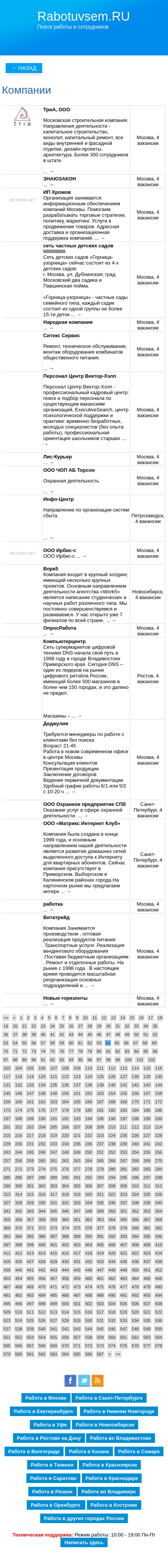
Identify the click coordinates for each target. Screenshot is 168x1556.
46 (99, 1034)
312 (158, 1186)
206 (65, 1127)
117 (6, 1076)
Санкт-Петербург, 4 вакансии (148, 810)
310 (135, 1186)
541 (53, 1329)
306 (88, 1186)
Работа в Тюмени (52, 1465)
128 (135, 1076)
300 (18, 1186)
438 (158, 1261)
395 (147, 1236)
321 (100, 1194)
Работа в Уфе (50, 1425)
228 (158, 1135)
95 (80, 1059)
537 (6, 1329)
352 (135, 1211)
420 (111, 1253)
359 (53, 1219)
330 (41, 1202)
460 (88, 1278)
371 (30, 1228)
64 (108, 1043)
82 (118, 1051)
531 (100, 1320)
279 (100, 1169)
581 (30, 1354)
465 (147, 1278)
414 (41, 1253)
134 (41, 1085)
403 (76, 1245)
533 (123, 1320)
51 (146, 1034)
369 (6, 1228)
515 (76, 1312)
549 (147, 1329)
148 (41, 1093)
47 (108, 1034)
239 (123, 1144)
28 (89, 1026)
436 (135, 1261)
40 (43, 1034)
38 (24, 1034)
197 (123, 1118)
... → (48, 171)
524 (18, 1320)
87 (5, 1059)
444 (65, 1270)
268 (135, 1160)
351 (123, 1211)
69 (154, 1043)
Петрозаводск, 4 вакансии (148, 518)
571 (76, 1345)
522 (158, 1312)
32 (127, 1026)
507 (147, 1303)
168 (111, 1102)
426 (18, 1261)
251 (100, 1152)
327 (6, 1202)
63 (99, 1043)
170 (135, 1102)
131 (6, 1085)
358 (41, 1219)
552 (18, 1337)
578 (158, 1345)
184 (135, 1110)
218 (41, 1135)
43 (71, 1034)
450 (135, 1270)
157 (147, 1093)
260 (41, 1160)
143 (147, 1085)
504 (111, 1303)
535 (147, 1320)
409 (147, 1245)
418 (88, 1253)
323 (123, 1194)
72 (24, 1051)
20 (15, 1026)
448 (111, 1270)
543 (76, 1329)
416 (65, 1253)
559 (100, 1337)
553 (30, 1337)
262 (65, 1160)
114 (135, 1068)
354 (158, 1211)
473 (76, 1287)
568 (41, 1345)
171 (147, 1102)
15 (132, 1017)
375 (76, 1228)
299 (6, 1186)
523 (6, 1320)
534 (135, 1320)
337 (123, 1202)
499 (53, 1303)
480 (158, 1287)
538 (18, 1329)
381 (147, 1228)
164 (65, 1102)
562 (135, 1337)
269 (147, 1160)
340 (158, 1202)
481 (6, 1295)
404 (88, 1245)
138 (88, 1085)
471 (53, 1287)
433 (100, 1261)
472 (65, 1287)
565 (6, 1345)
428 (41, 1261)
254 (135, 1152)
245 (30, 1152)
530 (88, 1320)
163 (53, 1102)
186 (158, 1110)
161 (30, 1102)
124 (88, 1076)
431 (76, 1261)
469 (30, 1287)
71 (15, 1051)
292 (88, 1177)
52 (155, 1034)
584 (65, 1354)
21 (24, 1026)
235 (76, 1144)
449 (123, 1270)
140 (111, 1085)
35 (155, 1026)
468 (18, 1287)
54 (15, 1043)
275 (53, 1169)
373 (53, 1228)
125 (100, 1076)
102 (151, 1059)
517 (100, 1312)
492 (135, 1295)
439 (6, 1270)
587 (100, 1354)
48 (118, 1034)
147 (30, 1093)
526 (41, 1320)
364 (111, 1219)
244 (18, 1152)
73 (33, 1051)
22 (33, 1026)
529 (76, 1320)
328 (18, 1202)
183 (123, 1110)
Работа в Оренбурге (56, 1505)
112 (111, 1068)
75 (52, 1051)
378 (111, 1228)
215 (6, 1135)
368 (158, 1219)
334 (88, 1202)
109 (76, 1068)
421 (123, 1253)
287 (30, 1177)
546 (111, 1329)
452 (158, 1270)
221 (76, 1135)
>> (118, 1354)
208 (88, 1127)
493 (147, 1295)
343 (30, 1211)
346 (65, 1211)
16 (141, 1017)
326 (158, 1194)
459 (76, 1278)
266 (111, 1160)
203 (30, 1127)
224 (111, 1135)
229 (6, 1144)
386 (41, 1236)
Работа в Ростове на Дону (49, 1438)
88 (15, 1059)
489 (100, 1295)
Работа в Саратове (53, 1478)
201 (6, 1127)
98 (108, 1059)
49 (127, 1034)
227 (147, 1135)
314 (18, 1194)
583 (53, 1354)
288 (41, 1177)
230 (18, 1144)
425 (6, 1261)
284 (158, 1169)
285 (6, 1177)
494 (158, 1295)
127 (123, 1076)
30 (108, 1026)
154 (111, 1093)
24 (52, 1026)
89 (24, 1059)
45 (89, 1034)
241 (147, 1144)
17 (150, 1017)
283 (147, 1169)
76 (61, 1051)
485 (53, 1295)
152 (88, 1093)
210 (111, 1127)
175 (30, 1110)
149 (53, 1093)
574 (111, 1345)
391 (100, 1236)
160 (18, 1102)
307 (100, 1186)
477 (123, 1287)
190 (41, 1118)
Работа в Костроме (114, 1505)
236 (88, 1144)
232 (41, 1144)
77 (71, 1051)
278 (88, 1169)
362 (88, 1219)
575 (123, 1345)
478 (135, 1287)
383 (6, 1236)
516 (88, 1312)
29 (99, 1026)
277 (76, 1169)
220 (65, 1135)
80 (99, 1051)
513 (53, 1312)
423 (147, 1253)
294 (111, 1177)
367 (147, 1219)
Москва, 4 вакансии (148, 140)
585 (76, 1354)
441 (30, 1270)
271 (6, 1169)
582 (41, 1354)
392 (111, 1236)
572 (88, 1345)
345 (53, 1211)
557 (76, 1337)
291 (76, 1177)
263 (76, 1160)
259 (30, 1160)
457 (53, 1278)
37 (15, 1034)
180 (88, 1110)
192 (65, 1118)
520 (135, 1312)
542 (65, 1329)
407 (123, 1245)
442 (41, 1270)
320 (88, 1194)
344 (41, 1211)
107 (53, 1068)
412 (18, 1253)
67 (135, 1043)
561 (123, 1337)
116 (158, 1068)
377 (100, 1228)
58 (52, 1043)
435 (123, 1261)
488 (88, 1295)
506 (135, 1303)
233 (53, 1144)
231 (30, 1144)
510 (18, 1312)
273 (30, 1169)
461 (100, 1278)
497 (30, 1303)
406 (111, 1245)
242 (158, 1144)
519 (123, 1312)
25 (61, 1026)
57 (43, 1043)
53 (5, 1043)
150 (65, 1093)
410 (158, 1245)
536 (158, 1320)
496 (18, 1303)
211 (123, 1127)
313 (6, 1194)
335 (100, 1202)
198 (135, 1118)
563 (147, 1337)
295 (123, 1177)
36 (5, 1034)
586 (88, 1354)
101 (139, 1059)
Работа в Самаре (139, 1451)
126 (111, 1076)
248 (65, 1152)
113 (123, 1068)
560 (111, 1337)
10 (85, 1017)
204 (41, 1127)
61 (80, 1043)
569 (53, 1345)
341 (6, 1211)
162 (41, 1102)
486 (65, 1295)
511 (30, 1312)
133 (30, 1085)
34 (146, 1026)
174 (18, 1110)
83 (127, 1051)
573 (100, 1345)
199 (147, 1118)
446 (88, 1270)
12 (104, 1017)
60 (71, 1043)
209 (100, 1127)
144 (158, 1085)
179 (76, 1110)
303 (53, 1186)
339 (147, 1202)
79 (89, 1051)
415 (53, 1253)
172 (158, 1102)
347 (76, 1211)
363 (100, 1219)
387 (53, 1236)
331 (53, 1202)
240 (135, 1144)
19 (5, 1026)
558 (88, 1337)
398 (18, 1245)
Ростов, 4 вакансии (148, 678)
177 (53, 1110)
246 (41, 1152)
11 (94, 1017)
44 (80, 1034)
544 (88, 1329)
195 (100, 1118)
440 (18, 1270)
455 (30, 1278)
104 (18, 1068)
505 (123, 1303)
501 (76, 1303)
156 (135, 1093)
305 (76, 1186)
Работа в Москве (46, 1398)
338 (135, 1202)
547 (123, 1329)
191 (53, 1118)
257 (6, 1160)
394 (135, 1236)
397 (6, 1245)
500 (65, 1303)
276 (65, 1169)
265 (100, 1160)
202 (18, 1127)
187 (6, 1118)
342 (18, 1211)
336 (111, 1202)
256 (158, 1152)
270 (158, 1160)
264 (88, 1160)
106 (41, 1068)
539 (30, 1329)
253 (123, 1152)
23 (43, 1026)
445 (76, 1270)
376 (88, 1228)
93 (61, 1059)
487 (76, 1295)
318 (65, 1194)
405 (100, 1245)
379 (123, 1228)
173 (6, 1110)
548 (135, 1329)
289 (53, 1177)
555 (53, 1337)
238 (111, 1144)
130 (158, 1076)
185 (147, 1110)
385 (30, 1236)
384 (18, 1236)
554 (41, 1337)
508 (158, 1303)
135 (53, 1085)
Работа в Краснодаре (112, 1478)
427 (30, 1261)
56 (33, 1043)
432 (88, 1261)
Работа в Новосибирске (105, 1425)
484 (41, 1295)
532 (111, 1320)
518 (111, 1312)
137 (76, 1085)
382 (158, 1228)
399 (30, 1245)
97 (99, 1059)
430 (65, 1261)
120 (41, 1076)
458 (65, 1278)
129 (147, 1076)
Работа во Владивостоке (120, 1438)
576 (135, 1345)
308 (111, 1186)
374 (65, 1228)
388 (65, 1236)
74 (43, 1051)
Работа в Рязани (52, 1491)
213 (147, 1127)
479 (147, 1287)
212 (135, 1127)
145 (6, 1093)
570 (65, 1345)
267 (123, 1160)
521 (147, 1312)
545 (100, 1329)
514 (65, 1312)
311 (147, 1186)
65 (117, 1043)
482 (18, 1295)
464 (135, 1278)
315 (30, 1194)
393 (123, 1236)
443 (53, 1270)
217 (30, 1135)
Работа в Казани (89, 1451)
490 (111, 1295)
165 (76, 1102)
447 (100, 1270)
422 (135, 1253)
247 (53, 1152)
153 (100, 1093)
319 (76, 1194)
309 (123, 1186)
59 (61, 1043)
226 (135, 1135)
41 (52, 1034)
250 (88, 1152)
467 (6, 1287)
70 (5, 1051)
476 (111, 1287)
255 (147, 1152)
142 (135, 1085)
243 (6, 1152)
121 (53, 1076)
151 (76, 1093)
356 (18, 1219)
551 (6, 1337)
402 (65, 1245)
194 (88, 1118)
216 (18, 1135)
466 (158, 1278)
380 (135, 1228)
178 (65, 1110)
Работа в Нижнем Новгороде (119, 1411)
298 (158, 1177)
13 (113, 1017)
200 (158, 1118)
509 (6, 1312)
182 (111, 1110)
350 (111, 1211)
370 (18, 1228)
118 (18, 1076)
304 (65, 1186)
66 (126, 1043)
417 (76, 1253)
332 (65, 1202)
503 (100, 1303)
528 (65, 1320)
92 (52, 1059)
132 (18, 1085)
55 (24, 1043)
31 (118, 1026)
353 (147, 1211)
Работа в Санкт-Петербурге (108, 1398)
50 (136, 1034)
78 (80, 1051)
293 (100, 1177)
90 (33, 1059)
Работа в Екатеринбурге (43, 1411)
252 (111, 1152)
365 (123, 1219)
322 (111, 1194)
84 (136, 1051)
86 (155, 1051)
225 (123, 1135)
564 (158, 1337)
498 (41, 1303)
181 (100, 1110)
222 (88, 1135)
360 (65, 1219)
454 (18, 1278)
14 (122, 1017)
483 (30, 1295)
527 (53, 1320)
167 (100, 1102)
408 (135, 1245)
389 (76, 1236)
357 (30, 1219)
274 (41, 1169)
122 (65, 1076)
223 (100, 1135)
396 (158, 1236)
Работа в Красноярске (110, 1465)
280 (111, 1169)
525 (30, 1320)
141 (123, 1085)
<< (5, 1017)
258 (18, 1160)
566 (18, 1345)
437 (147, 1261)
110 (88, 1068)
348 (88, 1211)
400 (41, 1245)
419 (100, 1253)
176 (41, 1110)
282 (135, 1169)
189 (30, 1118)
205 (53, 1127)
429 (53, 1261)
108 (65, 1068)
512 (41, 1312)
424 (158, 1253)
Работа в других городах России (84, 1518)
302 (41, 1186)
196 (111, 1118)
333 (76, 1202)
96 (89, 1059)
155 (123, 1093)
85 (146, 1051)
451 (147, 1270)
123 (76, 1076)
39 (33, 1034)
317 (53, 1194)
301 (30, 1186)
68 (145, 1043)
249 (76, 1152)
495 (6, 1303)
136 (65, 1085)
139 (100, 1085)
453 (6, 1278)
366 (135, 1219)
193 (76, 1118)
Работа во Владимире (109, 1491)
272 (18, 1169)
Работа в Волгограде (34, 1451)
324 (135, 1194)
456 (41, 1278)
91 (43, 1059)
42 (61, 1034)
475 (100, 1287)
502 (88, 1303)
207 (76, 1127)
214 (158, 1127)
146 (18, 1093)
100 (128, 1059)
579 (6, 1354)
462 (111, 1278)
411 (6, 1253)
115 (147, 1068)
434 (111, 1261)
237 (100, 1144)
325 (147, 1194)
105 (30, 1068)
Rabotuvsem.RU (84, 16)
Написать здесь (83, 1542)
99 (118, 1059)
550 (158, 1329)
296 (135, 1177)
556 (65, 1337)
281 (123, 1169)
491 (123, 1295)
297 (147, 1177)
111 (100, 1068)
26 (71, 1026)
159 (6, 1102)
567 (30, 1345)
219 (53, 1135)
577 (147, 1345)
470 (41, 1287)
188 (18, 1118)
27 (80, 1026)
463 (123, 1278)
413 (30, 1253)
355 (6, 1219)
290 (65, 1177)
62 (89, 1043)
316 (41, 1194)
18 (160, 1017)
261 (53, 1160)
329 (30, 1202)
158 (158, 1093)
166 (88, 1102)
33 (136, 1026)
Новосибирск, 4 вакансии (148, 594)
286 (18, 1177)
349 (100, 1211)
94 (71, 1059)
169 (123, 1102)
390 (88, 1236)
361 (76, 1219)
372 (41, 1228)
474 (88, 1287)
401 (53, 1245)
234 (65, 1144)
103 (6, 1068)
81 (108, 1051)
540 (41, 1329)
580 (18, 1354)
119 (30, 1076)
